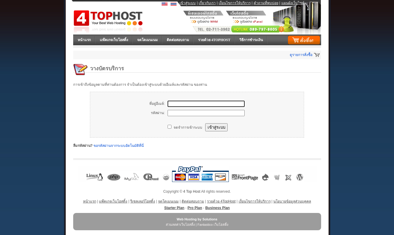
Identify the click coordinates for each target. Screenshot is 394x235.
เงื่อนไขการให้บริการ (235, 3)
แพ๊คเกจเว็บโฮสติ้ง (114, 40)
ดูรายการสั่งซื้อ (301, 55)
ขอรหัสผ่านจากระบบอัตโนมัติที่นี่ (118, 146)
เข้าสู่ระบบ (188, 3)
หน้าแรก (84, 40)
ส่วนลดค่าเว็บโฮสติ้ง (180, 224)
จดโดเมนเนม (147, 40)
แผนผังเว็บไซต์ (292, 3)
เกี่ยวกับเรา (207, 3)
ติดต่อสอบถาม (178, 40)
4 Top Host (191, 191)
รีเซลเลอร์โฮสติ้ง (142, 201)
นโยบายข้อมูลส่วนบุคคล (292, 201)
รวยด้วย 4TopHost (214, 40)
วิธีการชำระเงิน (251, 40)
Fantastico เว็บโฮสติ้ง (212, 224)
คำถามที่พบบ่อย (266, 3)
